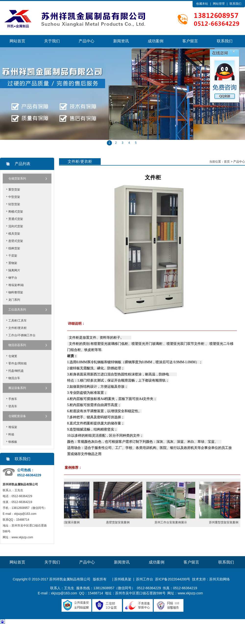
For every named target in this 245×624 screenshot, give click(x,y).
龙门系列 (14, 299)
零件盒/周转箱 (17, 363)
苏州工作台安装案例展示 (175, 522)
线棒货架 (14, 248)
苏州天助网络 (219, 579)
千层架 (12, 255)
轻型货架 (14, 204)
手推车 (12, 399)
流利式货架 (15, 226)
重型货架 (14, 189)
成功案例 (155, 41)
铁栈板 (12, 442)
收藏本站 (202, 3)
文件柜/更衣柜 (17, 328)
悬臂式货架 (15, 241)
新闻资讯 (121, 41)
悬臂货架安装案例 (122, 522)
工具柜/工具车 (17, 320)
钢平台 (12, 277)
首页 (227, 161)
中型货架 (14, 197)
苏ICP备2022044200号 (172, 579)
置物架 (12, 263)
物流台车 (14, 378)
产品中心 (86, 41)
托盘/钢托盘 (16, 370)
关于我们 (52, 41)
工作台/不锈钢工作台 (22, 335)
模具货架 (14, 233)
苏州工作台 (144, 579)
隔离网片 (14, 270)
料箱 (11, 434)
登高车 (12, 406)
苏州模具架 (122, 579)
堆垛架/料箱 (16, 285)
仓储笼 (12, 356)
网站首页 (17, 41)
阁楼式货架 (15, 211)
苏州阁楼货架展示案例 (69, 522)
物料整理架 (15, 292)
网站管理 (219, 3)
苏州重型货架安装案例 (228, 522)
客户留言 (190, 41)
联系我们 (235, 3)
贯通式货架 (15, 219)
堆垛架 (12, 427)
